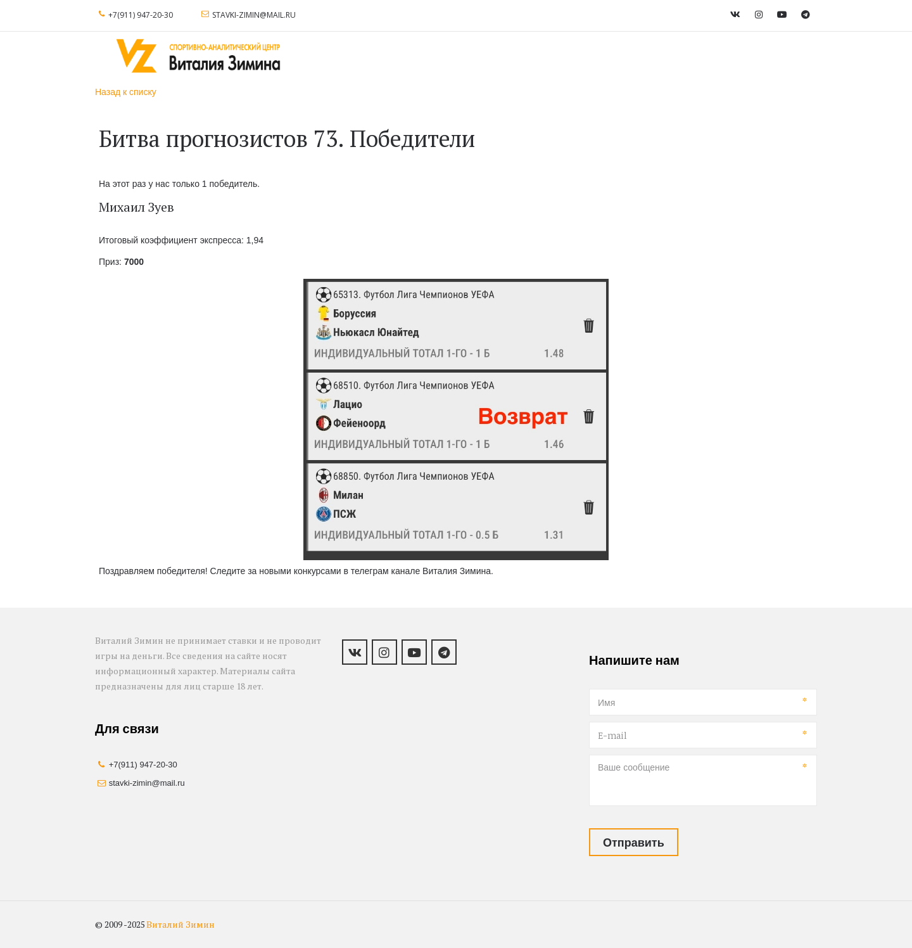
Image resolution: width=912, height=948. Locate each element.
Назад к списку (125, 92)
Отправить (633, 842)
